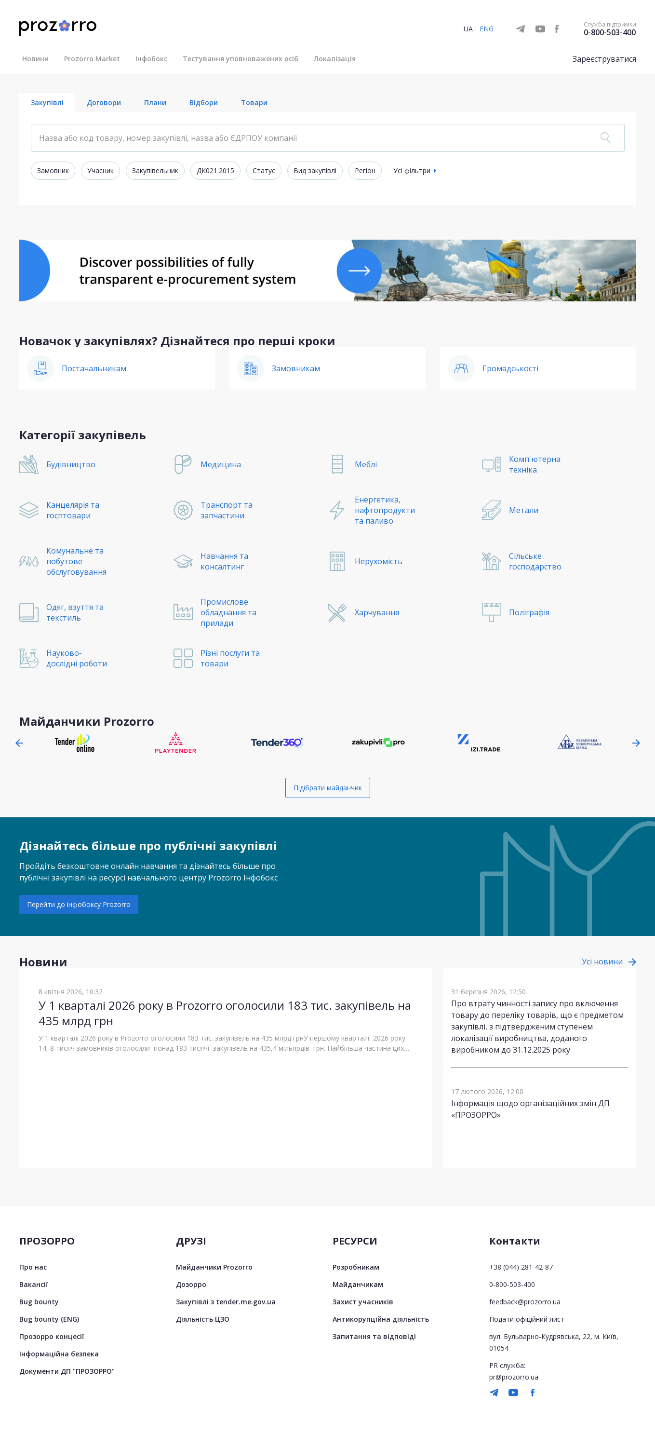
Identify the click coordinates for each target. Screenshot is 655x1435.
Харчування (377, 612)
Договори (104, 102)
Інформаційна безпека (59, 1353)
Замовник (53, 170)
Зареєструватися (604, 59)
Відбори (203, 102)
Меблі (366, 464)
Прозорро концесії (51, 1336)
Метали (523, 510)
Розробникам (356, 1267)
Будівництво (70, 464)
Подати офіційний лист (526, 1319)
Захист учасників (363, 1301)
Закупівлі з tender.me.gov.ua (226, 1301)
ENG (487, 28)
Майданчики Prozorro (214, 1267)
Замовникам (296, 368)
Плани (155, 102)
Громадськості (510, 368)
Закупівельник (155, 170)
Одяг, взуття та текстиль (75, 612)
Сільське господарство (535, 561)
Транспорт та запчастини (227, 510)
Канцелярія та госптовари (72, 510)
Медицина (221, 464)
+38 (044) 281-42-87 (521, 1267)
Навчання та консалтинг (224, 561)
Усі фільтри (411, 170)
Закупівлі (47, 102)
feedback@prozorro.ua (525, 1301)
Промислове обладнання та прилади (228, 612)
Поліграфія (529, 612)
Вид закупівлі (315, 170)
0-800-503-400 (610, 32)
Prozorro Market (92, 58)
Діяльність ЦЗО (202, 1319)
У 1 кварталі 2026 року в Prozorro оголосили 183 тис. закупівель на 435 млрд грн (225, 1012)
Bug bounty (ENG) (49, 1319)
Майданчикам (358, 1284)
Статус (264, 170)
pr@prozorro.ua (513, 1376)
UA (468, 28)
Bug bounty (39, 1301)
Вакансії (33, 1284)
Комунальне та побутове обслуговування (76, 561)
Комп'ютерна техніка (535, 464)
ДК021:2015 (215, 170)
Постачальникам (94, 368)
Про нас (33, 1267)
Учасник (100, 170)
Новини (35, 58)
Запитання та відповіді (374, 1336)
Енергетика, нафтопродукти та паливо (385, 510)
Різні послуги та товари (230, 658)
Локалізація (335, 58)
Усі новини (602, 961)
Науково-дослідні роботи (76, 658)
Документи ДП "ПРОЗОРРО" (67, 1371)
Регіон (365, 170)
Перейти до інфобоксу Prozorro (79, 904)
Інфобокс (151, 58)
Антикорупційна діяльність (381, 1319)
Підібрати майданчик (328, 787)
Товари (254, 102)
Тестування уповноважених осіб (240, 58)
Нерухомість (378, 561)
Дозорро (191, 1284)
